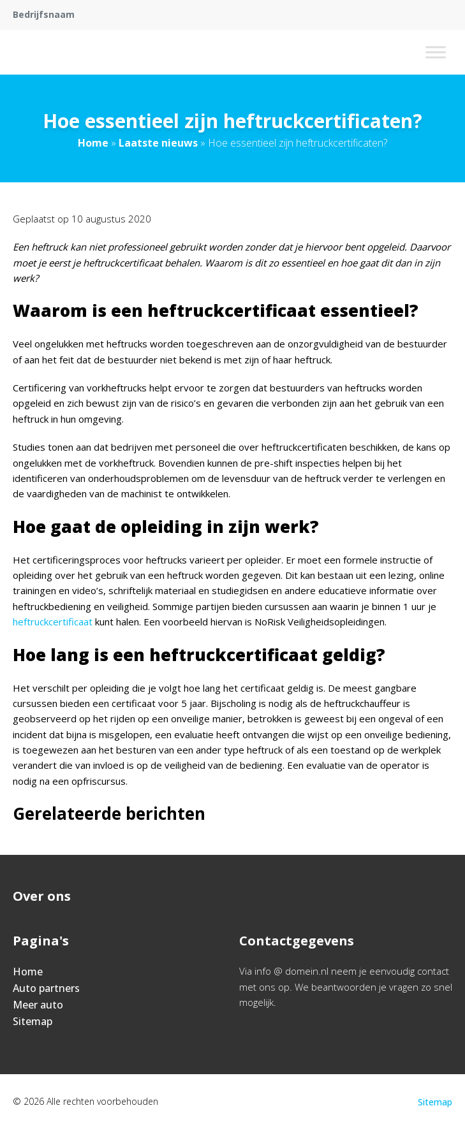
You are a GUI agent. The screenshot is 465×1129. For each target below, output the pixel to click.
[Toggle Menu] (435, 52)
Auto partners (46, 988)
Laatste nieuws (158, 143)
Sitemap (32, 1021)
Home (93, 143)
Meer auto (38, 1005)
